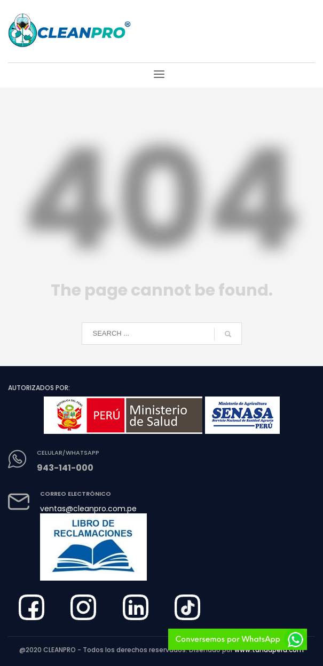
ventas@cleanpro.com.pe (88, 508)
